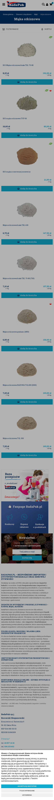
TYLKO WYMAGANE (27, 791)
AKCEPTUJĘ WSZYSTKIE (27, 786)
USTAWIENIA (27, 795)
